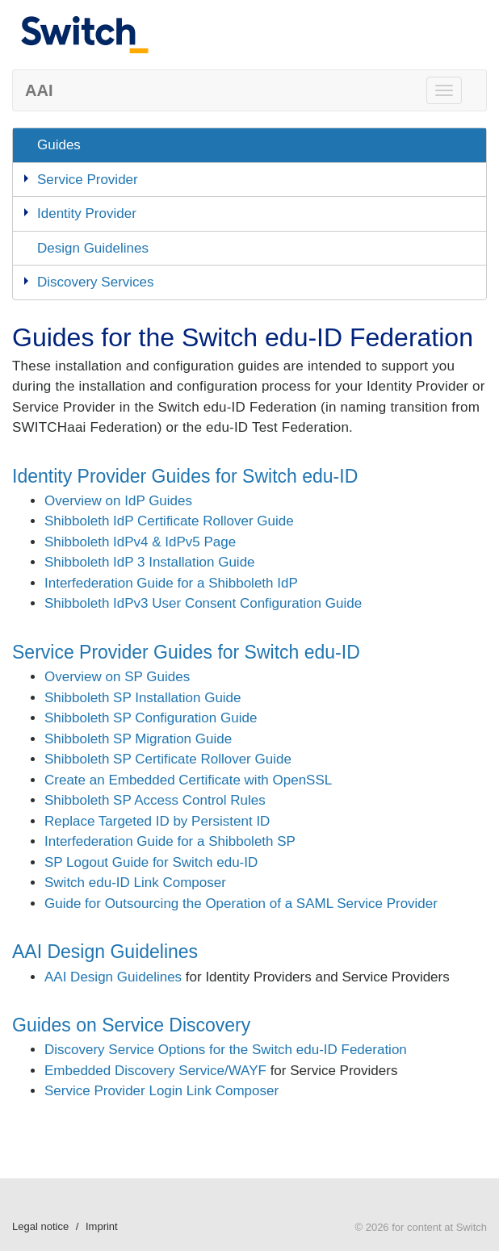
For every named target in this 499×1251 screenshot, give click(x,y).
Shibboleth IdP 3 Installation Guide (149, 562)
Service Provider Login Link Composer (161, 1090)
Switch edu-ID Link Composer (135, 882)
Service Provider (87, 179)
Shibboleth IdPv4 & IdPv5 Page (140, 542)
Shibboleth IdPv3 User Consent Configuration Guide (203, 603)
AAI (38, 90)
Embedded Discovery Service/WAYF (155, 1070)
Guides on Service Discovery (131, 1025)
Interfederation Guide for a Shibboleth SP (170, 841)
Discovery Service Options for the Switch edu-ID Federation (225, 1049)
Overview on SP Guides (117, 676)
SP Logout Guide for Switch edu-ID (151, 862)
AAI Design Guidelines (105, 951)
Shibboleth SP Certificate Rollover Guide (167, 759)
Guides (59, 145)
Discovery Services (95, 282)
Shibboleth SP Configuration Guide (150, 718)
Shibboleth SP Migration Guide (138, 739)
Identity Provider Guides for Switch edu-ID (185, 476)
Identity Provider (86, 213)
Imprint (102, 1226)
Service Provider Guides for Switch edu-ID (186, 652)
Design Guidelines (93, 248)
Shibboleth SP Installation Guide (142, 697)
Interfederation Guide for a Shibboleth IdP (171, 583)
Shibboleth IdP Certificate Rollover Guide (169, 521)
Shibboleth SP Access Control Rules (155, 800)
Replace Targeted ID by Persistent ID (157, 821)
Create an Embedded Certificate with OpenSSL (188, 780)
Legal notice (40, 1226)
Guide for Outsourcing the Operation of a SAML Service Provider (241, 903)
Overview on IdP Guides (118, 500)
